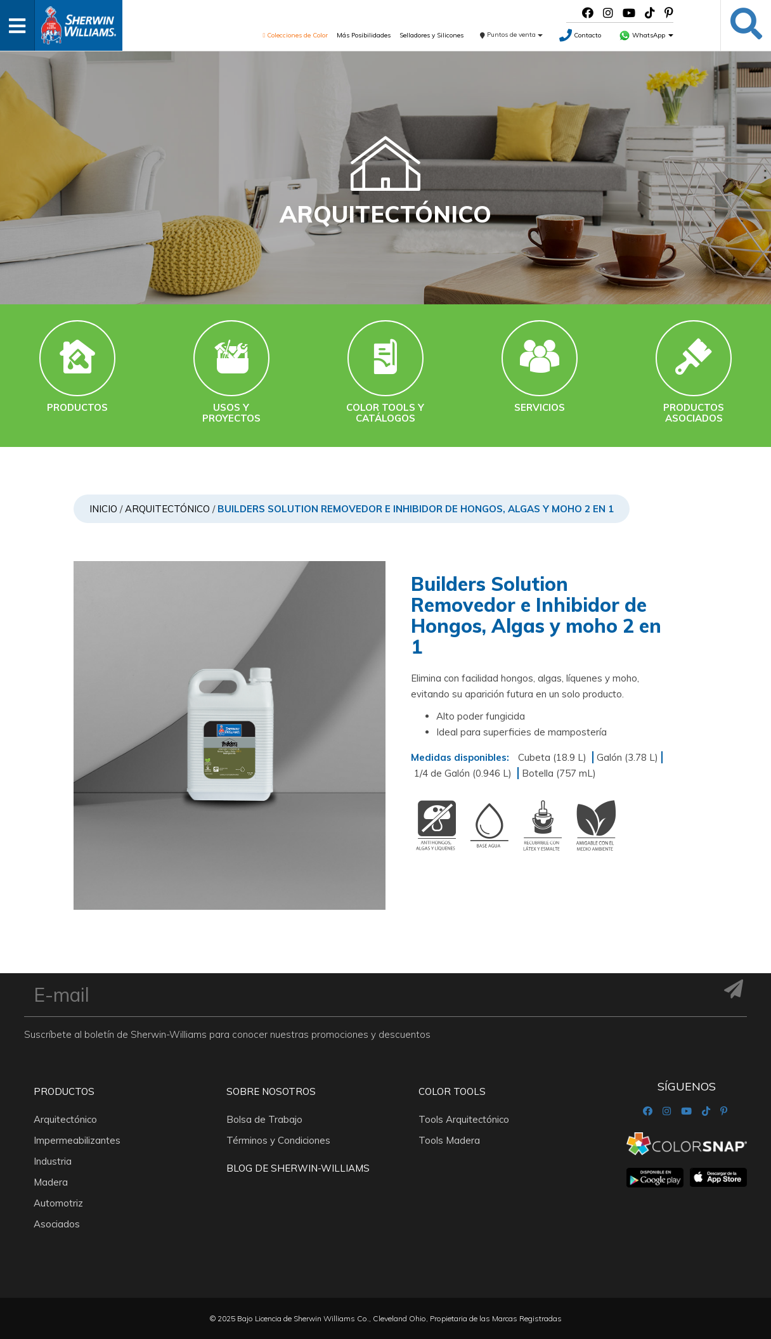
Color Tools (452, 1091)
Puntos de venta (511, 34)
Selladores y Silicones (431, 35)
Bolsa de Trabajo (264, 1119)
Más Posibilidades (364, 35)
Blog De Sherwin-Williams (298, 1168)
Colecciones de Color (295, 35)
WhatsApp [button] (646, 35)
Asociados (57, 1224)
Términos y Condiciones (278, 1140)
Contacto (580, 35)
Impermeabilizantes (77, 1140)
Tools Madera (449, 1140)
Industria (53, 1161)
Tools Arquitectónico (463, 1119)
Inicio (103, 509)
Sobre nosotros (271, 1091)
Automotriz (58, 1203)
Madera (51, 1182)
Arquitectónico (167, 509)
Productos (64, 1091)
